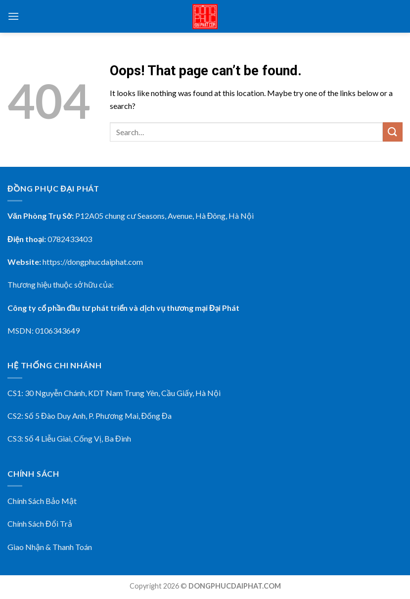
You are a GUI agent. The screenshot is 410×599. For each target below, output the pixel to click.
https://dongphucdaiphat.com (93, 261)
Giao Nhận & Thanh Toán (49, 546)
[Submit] (393, 132)
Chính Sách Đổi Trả (39, 523)
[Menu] (13, 16)
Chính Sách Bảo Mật (42, 500)
